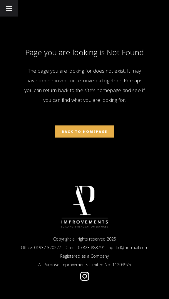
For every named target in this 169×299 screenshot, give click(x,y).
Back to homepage (84, 131)
